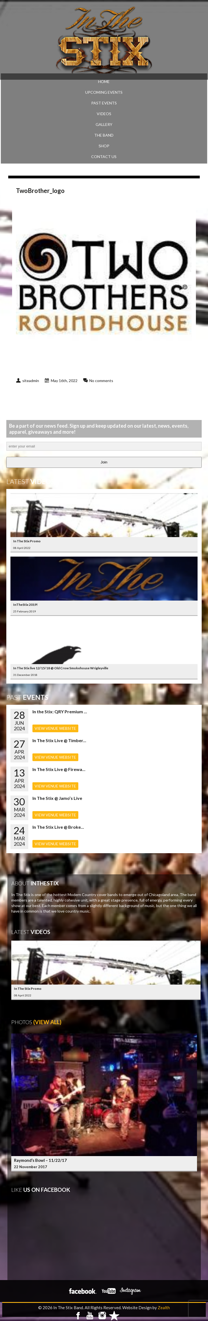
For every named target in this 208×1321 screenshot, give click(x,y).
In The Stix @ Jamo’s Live (57, 798)
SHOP (104, 145)
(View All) (47, 1022)
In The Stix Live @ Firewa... (58, 769)
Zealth (164, 1307)
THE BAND (103, 135)
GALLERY (104, 124)
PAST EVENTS (104, 103)
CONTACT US (104, 156)
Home (104, 81)
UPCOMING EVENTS (104, 92)
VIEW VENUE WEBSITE (55, 728)
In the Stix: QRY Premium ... (59, 711)
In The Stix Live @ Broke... (58, 827)
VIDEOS (104, 113)
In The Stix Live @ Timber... (59, 740)
